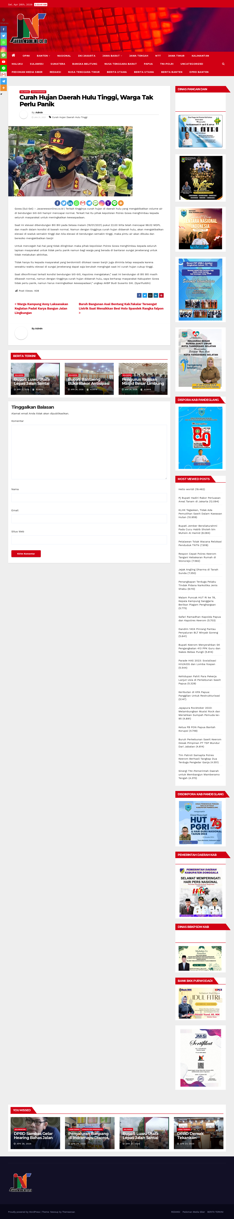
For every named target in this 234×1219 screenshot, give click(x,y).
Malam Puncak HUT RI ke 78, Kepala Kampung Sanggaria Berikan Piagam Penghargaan (197, 601)
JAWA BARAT (112, 55)
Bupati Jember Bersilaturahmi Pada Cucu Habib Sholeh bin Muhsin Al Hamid (198, 529)
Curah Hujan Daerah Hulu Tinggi (69, 117)
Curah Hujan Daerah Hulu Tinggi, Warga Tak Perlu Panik (86, 100)
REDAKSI (55, 72)
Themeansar (68, 1212)
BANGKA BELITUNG (84, 63)
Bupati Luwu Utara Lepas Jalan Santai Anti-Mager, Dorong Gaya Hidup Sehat (33, 385)
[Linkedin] (70, 203)
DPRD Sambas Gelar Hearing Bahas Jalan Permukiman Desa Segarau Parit (33, 1139)
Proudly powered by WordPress (24, 1212)
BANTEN (43, 55)
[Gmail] (83, 203)
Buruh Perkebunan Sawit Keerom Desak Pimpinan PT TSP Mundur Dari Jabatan (200, 743)
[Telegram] (89, 203)
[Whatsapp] (76, 203)
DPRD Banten (199, 72)
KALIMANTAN (200, 55)
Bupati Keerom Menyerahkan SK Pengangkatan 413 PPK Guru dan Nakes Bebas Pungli (199, 648)
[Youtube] (3, 62)
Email (15, 510)
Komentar (17, 420)
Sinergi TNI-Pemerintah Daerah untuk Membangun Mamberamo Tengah (199, 774)
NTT (158, 55)
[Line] (114, 203)
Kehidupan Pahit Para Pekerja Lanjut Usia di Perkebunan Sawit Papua (200, 680)
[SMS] (95, 203)
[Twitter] (64, 203)
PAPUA (148, 63)
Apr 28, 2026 (24, 1144)
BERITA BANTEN (171, 72)
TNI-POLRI (167, 63)
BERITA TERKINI (215, 1212)
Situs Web (17, 531)
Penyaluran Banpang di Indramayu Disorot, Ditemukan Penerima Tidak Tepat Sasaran (89, 1139)
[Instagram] (102, 203)
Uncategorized (192, 63)
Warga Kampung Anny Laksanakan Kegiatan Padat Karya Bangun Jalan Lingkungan (41, 308)
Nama (15, 489)
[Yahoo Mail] (108, 203)
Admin (39, 112)
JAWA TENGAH (138, 55)
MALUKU (17, 63)
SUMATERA (58, 63)
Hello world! (186, 489)
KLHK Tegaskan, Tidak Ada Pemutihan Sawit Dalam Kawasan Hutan (200, 513)
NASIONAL (64, 55)
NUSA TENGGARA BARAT (120, 63)
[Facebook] (57, 203)
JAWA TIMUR (176, 55)
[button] (223, 63)
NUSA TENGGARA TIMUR (84, 72)
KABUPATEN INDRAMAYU (92, 1129)
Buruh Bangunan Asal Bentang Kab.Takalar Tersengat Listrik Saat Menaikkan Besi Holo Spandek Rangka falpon (121, 308)
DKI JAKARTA (87, 55)
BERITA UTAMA (117, 72)
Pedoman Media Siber (27, 72)
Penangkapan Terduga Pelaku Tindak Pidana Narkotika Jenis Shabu (198, 585)
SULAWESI (36, 63)
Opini (26, 55)
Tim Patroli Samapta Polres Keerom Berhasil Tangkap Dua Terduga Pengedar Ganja (198, 759)
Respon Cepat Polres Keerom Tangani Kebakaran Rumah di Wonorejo (197, 557)
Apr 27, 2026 (133, 1144)
